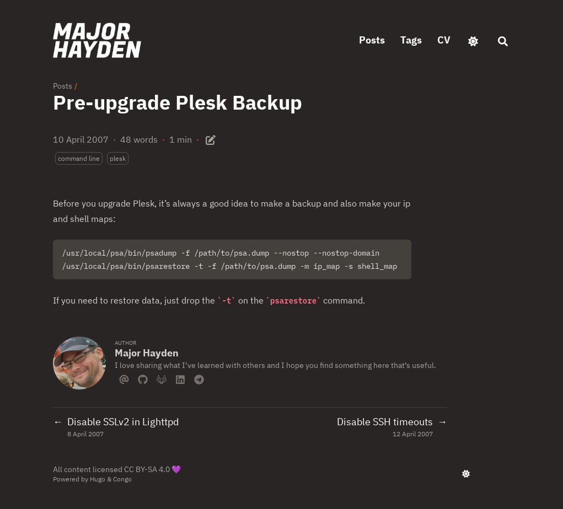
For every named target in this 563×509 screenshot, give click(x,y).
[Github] (142, 378)
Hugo (97, 479)
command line (79, 158)
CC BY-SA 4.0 (147, 469)
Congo (122, 479)
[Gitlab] (161, 378)
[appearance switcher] (473, 40)
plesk (118, 158)
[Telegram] (199, 378)
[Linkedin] (180, 378)
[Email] (124, 378)
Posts (62, 86)
